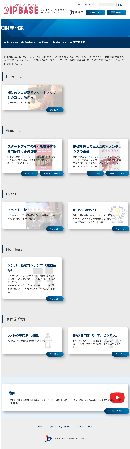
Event (45, 42)
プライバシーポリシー (58, 426)
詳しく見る (55, 110)
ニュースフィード (83, 426)
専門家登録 (79, 42)
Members (61, 42)
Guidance (30, 42)
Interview (12, 42)
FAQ (40, 426)
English (122, 4)
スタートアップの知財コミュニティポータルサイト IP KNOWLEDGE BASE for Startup (21, 9)
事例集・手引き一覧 (52, 173)
